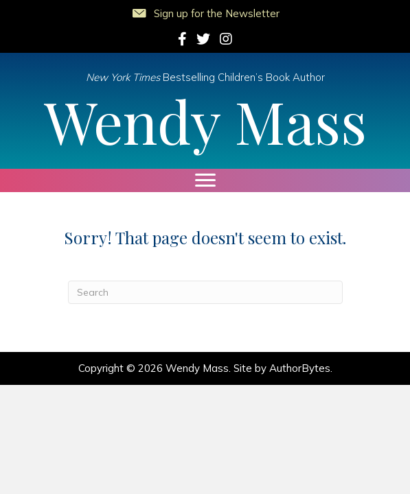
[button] (205, 11)
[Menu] (205, 180)
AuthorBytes (299, 368)
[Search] (205, 292)
